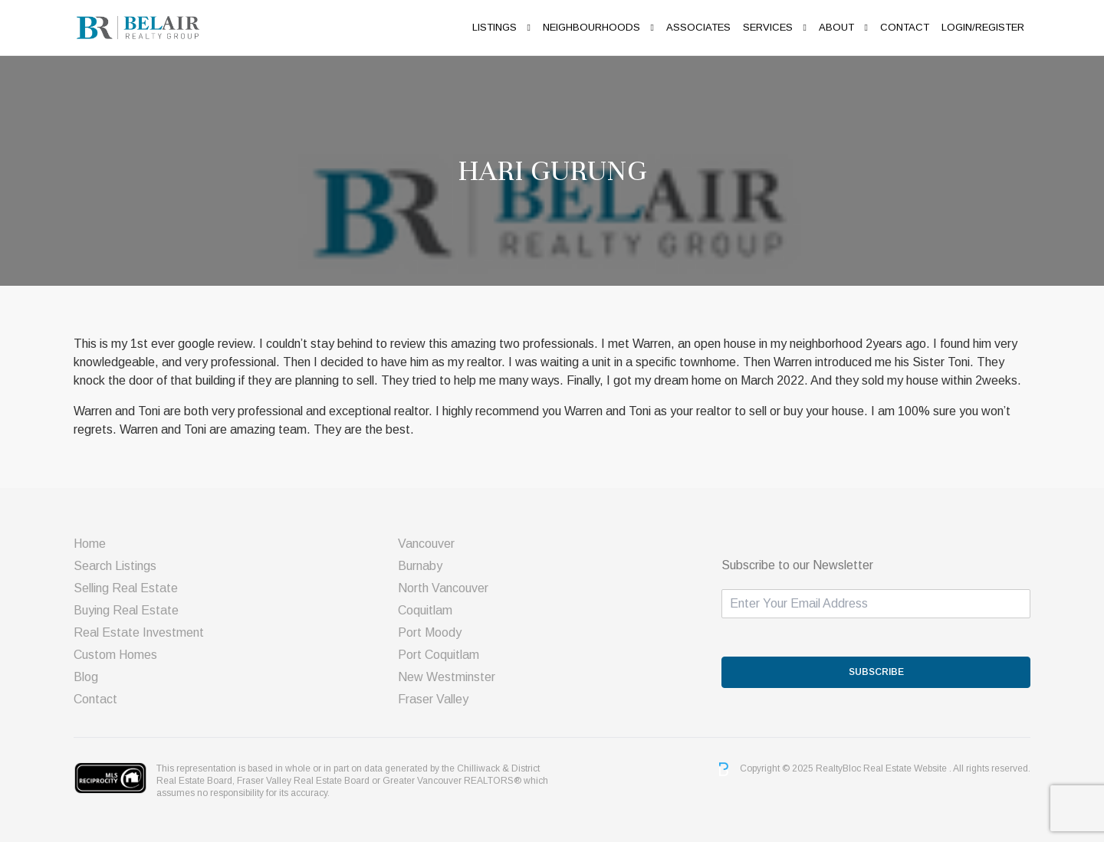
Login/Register (982, 27)
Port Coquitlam (438, 654)
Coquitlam (425, 610)
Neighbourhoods (591, 27)
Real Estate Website (906, 768)
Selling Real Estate (126, 588)
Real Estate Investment (139, 632)
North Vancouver (443, 588)
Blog (86, 676)
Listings (494, 27)
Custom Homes (115, 654)
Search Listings (115, 565)
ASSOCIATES (698, 27)
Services (768, 27)
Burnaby (420, 565)
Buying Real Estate (126, 610)
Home (90, 543)
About (836, 27)
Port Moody (430, 632)
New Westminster (446, 676)
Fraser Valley (433, 699)
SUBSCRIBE (876, 672)
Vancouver (426, 543)
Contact (904, 27)
